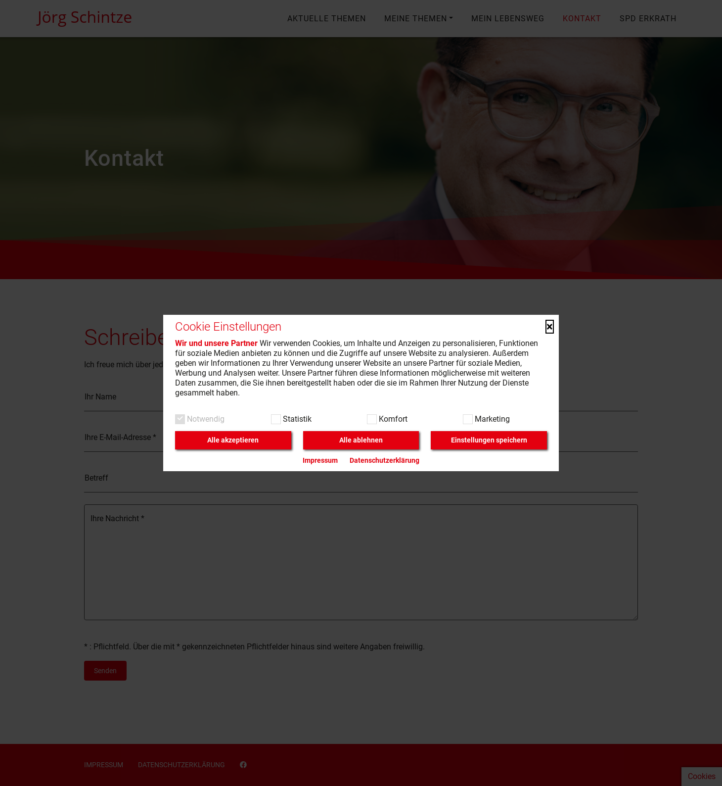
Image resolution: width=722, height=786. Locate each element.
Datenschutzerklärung (384, 460)
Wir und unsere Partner (216, 343)
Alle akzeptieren (233, 440)
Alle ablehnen (361, 440)
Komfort (392, 419)
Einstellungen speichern (489, 440)
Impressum (320, 460)
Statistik (296, 419)
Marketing (491, 419)
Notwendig (205, 419)
